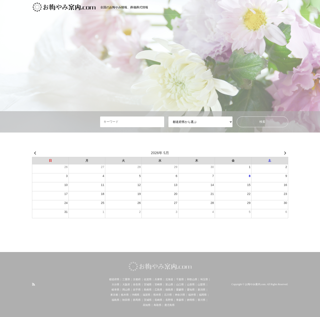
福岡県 (203, 294)
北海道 (169, 279)
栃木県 (125, 294)
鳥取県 (157, 305)
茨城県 (148, 299)
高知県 (147, 305)
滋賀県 (146, 294)
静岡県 (191, 299)
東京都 (114, 294)
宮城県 (148, 284)
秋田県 (126, 299)
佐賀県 (148, 279)
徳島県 (169, 289)
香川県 (201, 299)
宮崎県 (158, 284)
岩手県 (137, 289)
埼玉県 (204, 279)
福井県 (192, 294)
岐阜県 (115, 289)
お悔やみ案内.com (255, 284)
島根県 (148, 289)
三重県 (126, 279)
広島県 (158, 289)
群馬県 (137, 299)
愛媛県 (180, 289)
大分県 (115, 284)
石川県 (168, 294)
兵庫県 (158, 279)
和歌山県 (192, 279)
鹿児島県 (169, 305)
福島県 (115, 299)
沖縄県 (135, 294)
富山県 (169, 284)
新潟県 (201, 289)
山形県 (191, 284)
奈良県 (137, 284)
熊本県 (157, 294)
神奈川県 (180, 294)
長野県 (169, 299)
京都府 (137, 279)
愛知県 (191, 289)
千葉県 (180, 279)
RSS (33, 284)
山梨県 (201, 284)
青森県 (180, 299)
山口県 (180, 284)
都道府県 (114, 279)
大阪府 (126, 284)
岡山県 (126, 289)
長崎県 (158, 299)
